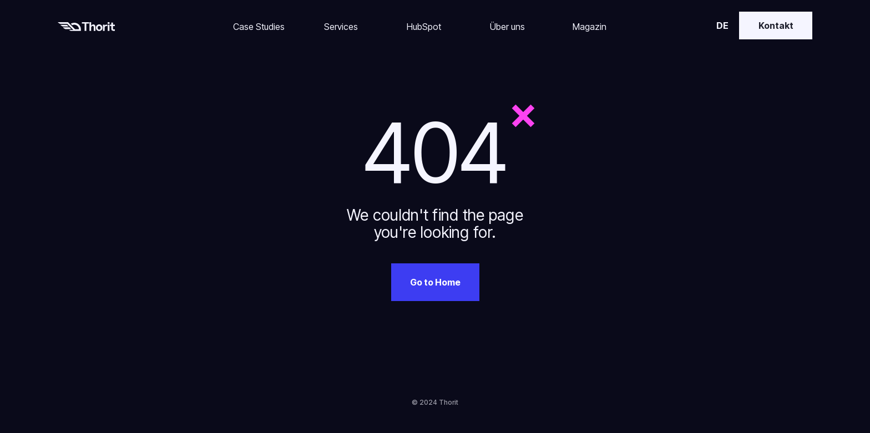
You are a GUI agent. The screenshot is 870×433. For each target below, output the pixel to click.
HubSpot (424, 26)
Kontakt (775, 25)
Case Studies (259, 26)
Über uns (507, 26)
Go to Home (435, 282)
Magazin (589, 26)
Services (341, 26)
